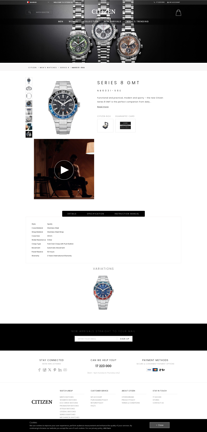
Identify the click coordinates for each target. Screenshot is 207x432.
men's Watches (48, 67)
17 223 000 (159, 2)
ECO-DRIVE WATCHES (69, 403)
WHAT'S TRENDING (138, 21)
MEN (60, 21)
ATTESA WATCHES (67, 408)
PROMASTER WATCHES (69, 406)
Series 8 (64, 67)
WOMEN (73, 21)
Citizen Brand (128, 397)
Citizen (32, 67)
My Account (173, 2)
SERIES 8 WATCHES (67, 414)
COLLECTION (90, 21)
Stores (156, 400)
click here (107, 428)
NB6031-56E (78, 67)
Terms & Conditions (131, 403)
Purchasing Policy (99, 400)
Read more (103, 106)
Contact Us (158, 403)
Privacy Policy (128, 400)
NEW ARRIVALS (112, 21)
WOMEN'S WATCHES (68, 400)
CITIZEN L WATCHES (68, 411)
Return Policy (97, 403)
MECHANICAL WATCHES (69, 417)
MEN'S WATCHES (67, 397)
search (29, 12)
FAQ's (93, 406)
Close (160, 425)
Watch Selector (42, 12)
